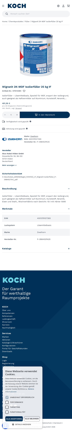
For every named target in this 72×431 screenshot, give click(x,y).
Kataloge (36, 248)
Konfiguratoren (9, 346)
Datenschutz (47, 423)
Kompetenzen (8, 313)
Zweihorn (34, 136)
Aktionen (6, 340)
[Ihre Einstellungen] (58, 6)
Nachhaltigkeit (8, 328)
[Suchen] (6, 14)
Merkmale (36, 208)
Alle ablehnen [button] (32, 419)
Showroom (7, 322)
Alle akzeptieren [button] (14, 419)
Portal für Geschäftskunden (15, 348)
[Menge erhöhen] (17, 115)
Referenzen (7, 316)
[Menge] (11, 115)
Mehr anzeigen (9, 165)
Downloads (7, 351)
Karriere (5, 325)
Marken (5, 337)
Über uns (6, 310)
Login (4, 360)
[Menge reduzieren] (5, 115)
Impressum (57, 423)
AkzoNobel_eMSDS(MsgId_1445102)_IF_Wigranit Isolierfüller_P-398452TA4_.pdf (29, 178)
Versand (18, 108)
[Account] (63, 6)
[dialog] (22, 397)
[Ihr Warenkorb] (68, 6)
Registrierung (8, 363)
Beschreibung (36, 188)
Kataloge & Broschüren (12, 343)
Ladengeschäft (8, 319)
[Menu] (3, 6)
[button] (22, 424)
